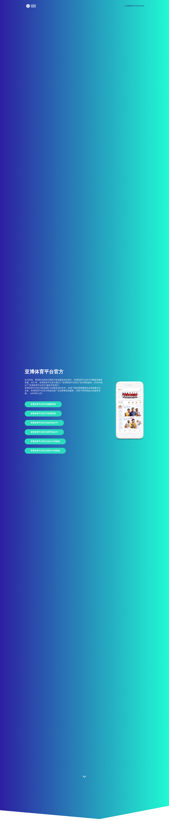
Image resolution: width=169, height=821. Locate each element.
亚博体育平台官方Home (135, 6)
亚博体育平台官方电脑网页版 (43, 404)
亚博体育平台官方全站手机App (44, 423)
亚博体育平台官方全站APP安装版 (45, 441)
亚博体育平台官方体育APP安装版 (45, 451)
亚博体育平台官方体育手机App (44, 432)
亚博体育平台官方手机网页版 (43, 413)
